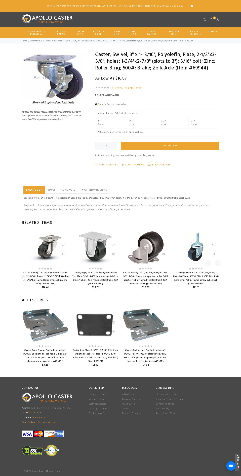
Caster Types (80, 33)
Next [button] (216, 223)
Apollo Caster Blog (165, 413)
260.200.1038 (31, 413)
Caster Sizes (117, 33)
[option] (45, 260)
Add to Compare (133, 165)
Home (24, 41)
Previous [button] (208, 223)
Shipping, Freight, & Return (169, 399)
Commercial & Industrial (36, 33)
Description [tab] (34, 189)
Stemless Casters (97, 404)
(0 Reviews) (117, 88)
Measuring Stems (97, 399)
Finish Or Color (98, 33)
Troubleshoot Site (98, 413)
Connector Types (173, 33)
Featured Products (131, 413)
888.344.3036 (33, 417)
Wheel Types (133, 33)
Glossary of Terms (98, 409)
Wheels (212, 32)
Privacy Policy (163, 409)
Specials (126, 409)
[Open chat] (231, 466)
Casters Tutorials (97, 394)
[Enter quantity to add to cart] (106, 146)
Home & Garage (61, 33)
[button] (82, 55)
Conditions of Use (165, 404)
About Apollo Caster (166, 394)
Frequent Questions (132, 399)
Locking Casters (151, 33)
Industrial (58, 41)
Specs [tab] (52, 189)
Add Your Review (133, 88)
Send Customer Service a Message (39, 422)
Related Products (195, 33)
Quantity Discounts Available (112, 104)
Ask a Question (159, 165)
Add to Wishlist (106, 165)
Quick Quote (128, 404)
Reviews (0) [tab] (69, 189)
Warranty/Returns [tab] (94, 189)
